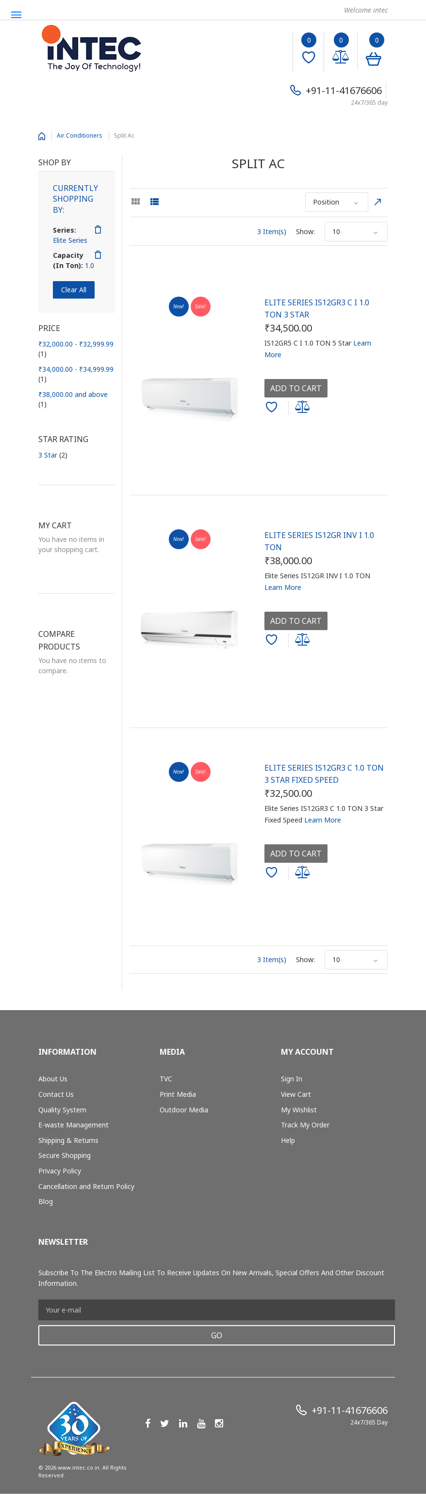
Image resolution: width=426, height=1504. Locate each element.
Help (288, 1140)
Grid (135, 201)
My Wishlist (299, 1109)
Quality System (62, 1109)
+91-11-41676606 (344, 90)
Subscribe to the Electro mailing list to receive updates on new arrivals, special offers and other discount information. (211, 1278)
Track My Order (305, 1124)
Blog (45, 1201)
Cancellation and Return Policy (86, 1186)
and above (73, 399)
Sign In (291, 1078)
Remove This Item (98, 230)
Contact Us (56, 1094)
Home (41, 136)
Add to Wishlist (272, 409)
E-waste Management (73, 1124)
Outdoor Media (184, 1109)
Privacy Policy (59, 1170)
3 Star (52, 454)
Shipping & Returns (68, 1140)
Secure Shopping (64, 1155)
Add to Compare (304, 407)
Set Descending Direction (378, 202)
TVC (166, 1078)
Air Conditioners (79, 135)
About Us (52, 1078)
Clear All (73, 289)
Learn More (282, 587)
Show (304, 231)
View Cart (296, 1094)
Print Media (178, 1094)
